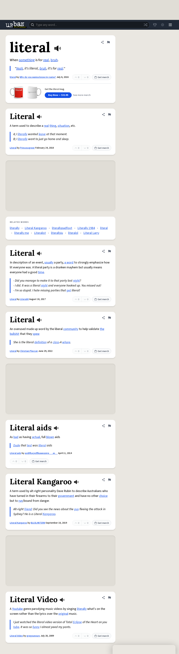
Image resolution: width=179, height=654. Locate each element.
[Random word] (145, 25)
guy (76, 509)
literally (22, 134)
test (29, 445)
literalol (73, 233)
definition (40, 342)
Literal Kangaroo (36, 228)
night (76, 280)
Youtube (17, 609)
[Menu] (170, 25)
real (46, 60)
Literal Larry (91, 233)
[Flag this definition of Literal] (109, 114)
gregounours (33, 636)
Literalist (40, 233)
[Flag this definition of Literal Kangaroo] (109, 480)
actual (36, 437)
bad (15, 437)
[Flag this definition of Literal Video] (109, 597)
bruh (54, 60)
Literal (13, 148)
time (41, 272)
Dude (16, 445)
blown (50, 437)
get (69, 290)
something (27, 60)
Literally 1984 (86, 228)
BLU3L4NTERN (38, 523)
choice (103, 496)
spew (36, 334)
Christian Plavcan (29, 351)
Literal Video (16, 636)
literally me (21, 233)
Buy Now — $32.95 (58, 95)
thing (52, 126)
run (21, 501)
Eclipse (77, 622)
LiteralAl (24, 299)
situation (63, 126)
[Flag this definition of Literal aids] (109, 426)
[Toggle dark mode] (162, 25)
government (66, 496)
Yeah (19, 68)
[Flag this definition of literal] (108, 42)
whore (66, 342)
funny (36, 627)
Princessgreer (27, 148)
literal (13, 77)
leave (42, 134)
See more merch (82, 95)
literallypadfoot (62, 228)
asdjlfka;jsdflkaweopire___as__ (41, 453)
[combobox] (89, 24)
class (56, 342)
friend (28, 509)
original (63, 614)
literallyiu (57, 233)
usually (48, 262)
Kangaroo (49, 514)
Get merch (101, 77)
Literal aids (15, 453)
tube (16, 627)
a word (68, 262)
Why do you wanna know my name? (38, 77)
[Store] (155, 25)
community (70, 329)
